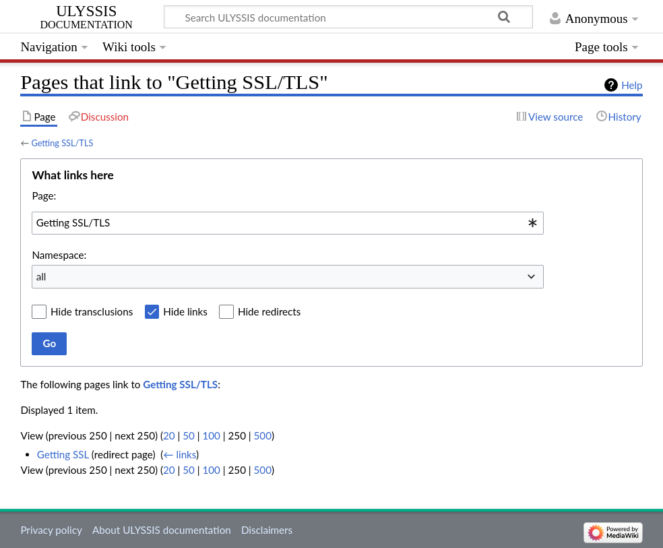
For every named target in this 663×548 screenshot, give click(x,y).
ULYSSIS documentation (86, 17)
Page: (44, 195)
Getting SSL (63, 454)
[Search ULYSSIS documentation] (348, 17)
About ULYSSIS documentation (161, 530)
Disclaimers (266, 530)
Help (631, 85)
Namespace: (59, 255)
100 (211, 435)
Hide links (185, 311)
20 (169, 435)
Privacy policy (51, 530)
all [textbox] (41, 276)
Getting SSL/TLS (62, 143)
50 (189, 435)
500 (263, 435)
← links (179, 454)
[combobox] (288, 223)
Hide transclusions (92, 311)
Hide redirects (269, 311)
